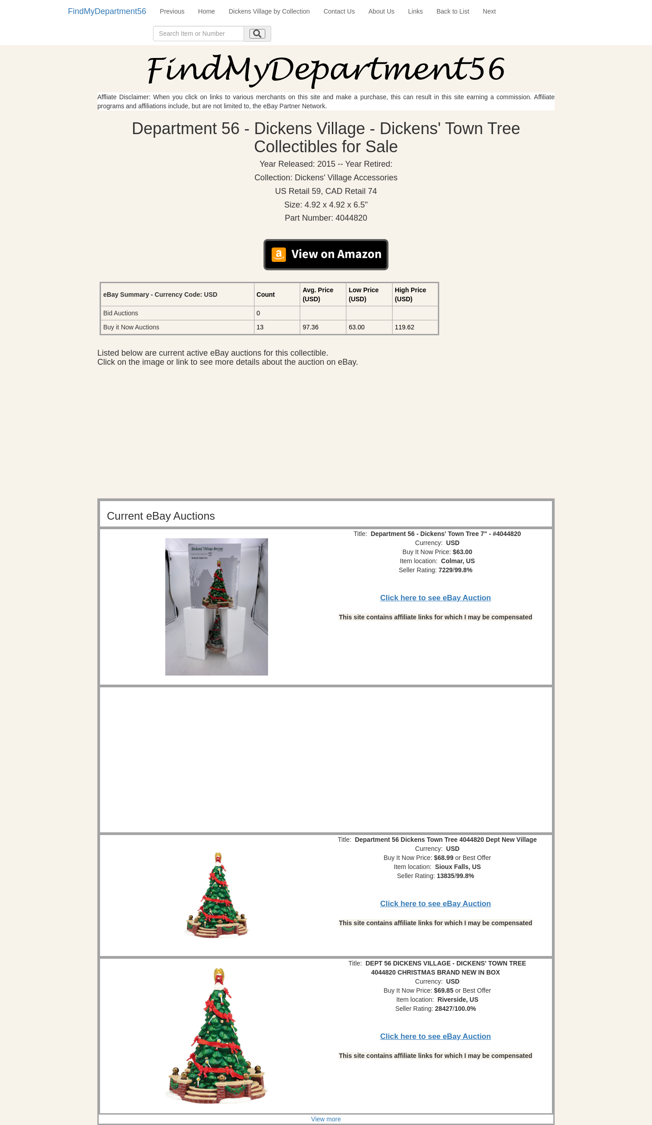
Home (206, 11)
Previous (172, 11)
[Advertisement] (326, 435)
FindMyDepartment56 (107, 11)
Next (489, 11)
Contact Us (339, 11)
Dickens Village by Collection (269, 11)
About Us (382, 11)
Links (415, 11)
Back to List (452, 11)
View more (326, 1119)
